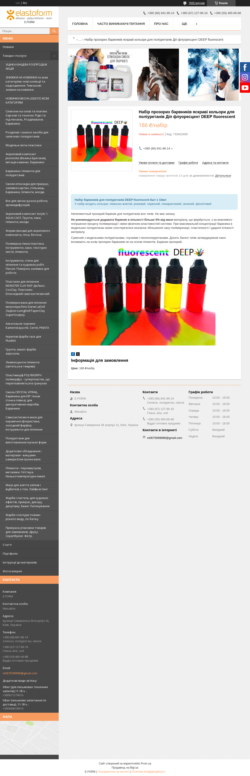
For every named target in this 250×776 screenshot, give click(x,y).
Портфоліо (10, 553)
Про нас (161, 24)
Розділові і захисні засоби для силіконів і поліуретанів (27, 134)
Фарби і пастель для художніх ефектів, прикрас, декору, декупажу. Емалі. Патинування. (28, 502)
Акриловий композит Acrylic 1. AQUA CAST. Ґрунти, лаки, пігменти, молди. (27, 218)
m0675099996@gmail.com (20, 673)
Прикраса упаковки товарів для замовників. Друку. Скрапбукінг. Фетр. (26, 532)
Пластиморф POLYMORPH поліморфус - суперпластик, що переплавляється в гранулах (28, 379)
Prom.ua (146, 763)
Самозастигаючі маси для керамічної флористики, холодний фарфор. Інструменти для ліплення (24, 423)
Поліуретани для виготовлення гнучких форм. (26, 440)
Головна (80, 24)
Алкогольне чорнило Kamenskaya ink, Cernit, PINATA (27, 326)
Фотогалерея (12, 571)
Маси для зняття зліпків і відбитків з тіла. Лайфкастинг (27, 487)
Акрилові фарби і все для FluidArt (23, 338)
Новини (8, 47)
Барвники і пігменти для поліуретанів (23, 173)
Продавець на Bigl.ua (125, 767)
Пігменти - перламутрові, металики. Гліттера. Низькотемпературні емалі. (26, 472)
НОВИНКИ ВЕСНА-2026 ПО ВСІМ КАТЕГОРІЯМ (27, 100)
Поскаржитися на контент (113, 771)
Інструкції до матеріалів (20, 562)
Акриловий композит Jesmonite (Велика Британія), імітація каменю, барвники (26, 158)
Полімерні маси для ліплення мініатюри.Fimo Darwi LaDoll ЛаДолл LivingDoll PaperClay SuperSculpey (26, 308)
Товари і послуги (14, 56)
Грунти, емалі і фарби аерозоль (21, 351)
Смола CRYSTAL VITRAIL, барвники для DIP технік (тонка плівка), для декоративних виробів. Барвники (23, 400)
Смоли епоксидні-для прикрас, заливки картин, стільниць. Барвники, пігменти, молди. (27, 188)
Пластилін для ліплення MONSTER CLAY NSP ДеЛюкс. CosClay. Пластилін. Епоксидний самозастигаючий (27, 287)
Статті (7, 545)
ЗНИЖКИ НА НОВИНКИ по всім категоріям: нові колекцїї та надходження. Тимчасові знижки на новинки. (27, 83)
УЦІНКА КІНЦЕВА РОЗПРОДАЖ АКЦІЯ (26, 66)
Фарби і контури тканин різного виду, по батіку (23, 517)
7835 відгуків (197, 3)
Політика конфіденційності (148, 771)
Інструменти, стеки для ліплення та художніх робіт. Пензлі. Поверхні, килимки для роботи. (27, 266)
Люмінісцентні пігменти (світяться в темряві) (22, 364)
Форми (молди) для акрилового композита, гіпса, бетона (28, 233)
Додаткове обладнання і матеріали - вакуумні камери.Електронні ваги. (23, 455)
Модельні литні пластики (24, 145)
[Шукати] (54, 31)
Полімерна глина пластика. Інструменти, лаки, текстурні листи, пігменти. (26, 247)
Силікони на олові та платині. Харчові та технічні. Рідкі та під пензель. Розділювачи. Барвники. (27, 117)
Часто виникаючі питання (121, 24)
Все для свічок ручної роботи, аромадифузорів (27, 203)
